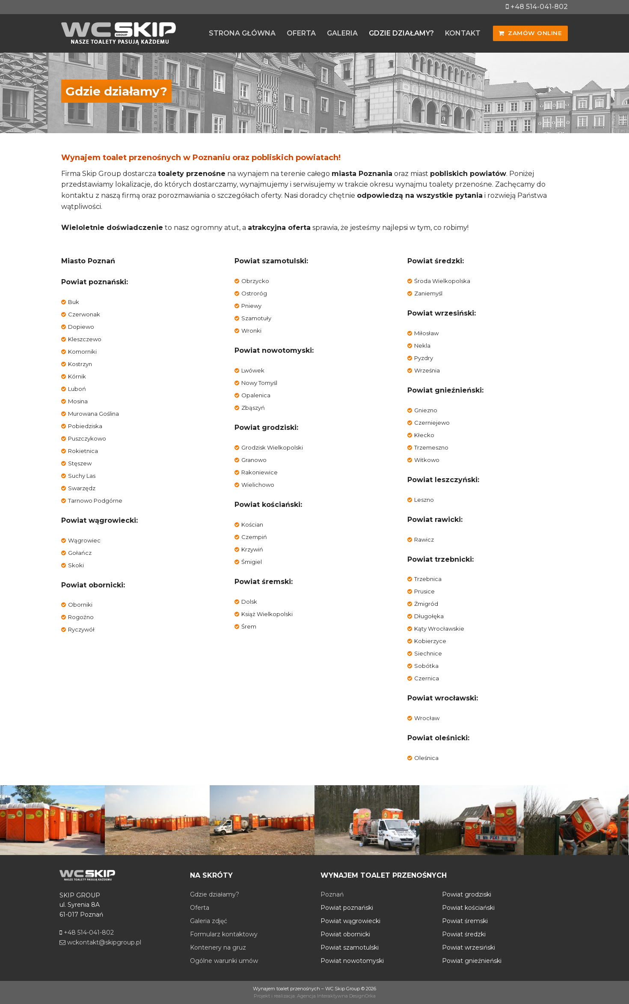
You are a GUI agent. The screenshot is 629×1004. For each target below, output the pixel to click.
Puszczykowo (87, 438)
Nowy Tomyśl (259, 382)
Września (427, 370)
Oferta (199, 908)
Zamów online (530, 33)
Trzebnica (428, 578)
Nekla (422, 345)
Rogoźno (81, 617)
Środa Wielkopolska (442, 280)
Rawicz (424, 539)
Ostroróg (254, 293)
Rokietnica (83, 450)
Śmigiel (251, 561)
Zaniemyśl (428, 293)
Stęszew (80, 463)
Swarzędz (81, 488)
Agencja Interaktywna (322, 996)
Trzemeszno (431, 447)
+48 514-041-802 (537, 7)
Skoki (76, 565)
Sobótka (426, 665)
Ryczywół (81, 629)
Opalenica (255, 395)
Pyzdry (423, 358)
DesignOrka (362, 996)
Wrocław (426, 718)
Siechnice (428, 653)
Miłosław (426, 333)
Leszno (424, 499)
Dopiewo (81, 326)
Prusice (424, 591)
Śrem (248, 626)
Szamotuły (256, 318)
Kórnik (77, 376)
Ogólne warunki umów (224, 961)
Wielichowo (257, 484)
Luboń (77, 388)
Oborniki (80, 604)
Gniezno (425, 410)
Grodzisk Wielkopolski (272, 447)
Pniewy (251, 305)
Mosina (78, 401)
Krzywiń (252, 549)
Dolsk (249, 601)
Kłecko (424, 435)
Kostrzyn (80, 363)
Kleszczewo (84, 339)
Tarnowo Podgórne (95, 500)
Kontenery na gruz (218, 947)
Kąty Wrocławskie (439, 628)
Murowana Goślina (93, 413)
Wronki (251, 330)
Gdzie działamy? (214, 894)
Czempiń (254, 536)
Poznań (332, 894)
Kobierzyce (430, 641)
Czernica (426, 678)
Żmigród (426, 603)
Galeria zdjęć (208, 921)
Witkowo (426, 459)
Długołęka (429, 616)
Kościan (252, 524)
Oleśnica (426, 757)
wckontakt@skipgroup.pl (100, 942)
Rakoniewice (259, 472)
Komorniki (82, 351)
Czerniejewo (432, 422)
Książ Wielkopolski (267, 614)
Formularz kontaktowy (224, 934)
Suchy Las (81, 475)
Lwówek (252, 370)
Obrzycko (255, 280)
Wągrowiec (84, 540)
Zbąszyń (253, 407)
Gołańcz (80, 552)
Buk (73, 301)
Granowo (254, 459)
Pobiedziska (85, 426)
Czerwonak (84, 314)
